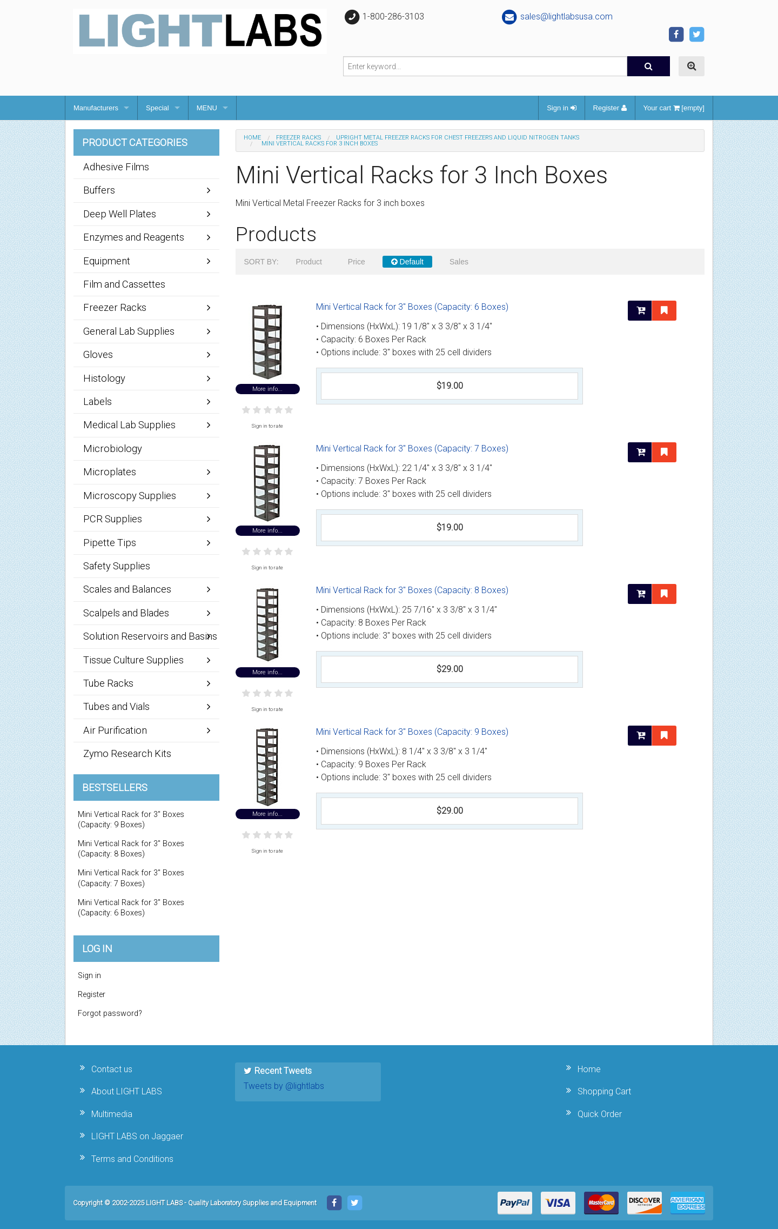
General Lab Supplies (129, 331)
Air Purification (115, 730)
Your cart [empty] (674, 108)
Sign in (561, 108)
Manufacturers (95, 108)
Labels (97, 401)
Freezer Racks (298, 137)
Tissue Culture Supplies (133, 660)
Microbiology (112, 448)
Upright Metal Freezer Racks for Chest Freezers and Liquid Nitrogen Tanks (457, 137)
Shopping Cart (604, 1091)
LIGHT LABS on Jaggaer (137, 1136)
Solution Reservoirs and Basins (150, 636)
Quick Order (600, 1114)
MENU (207, 108)
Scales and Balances (127, 589)
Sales (459, 261)
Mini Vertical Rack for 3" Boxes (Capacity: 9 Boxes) (412, 732)
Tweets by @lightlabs (284, 1086)
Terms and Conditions (132, 1159)
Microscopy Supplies (129, 495)
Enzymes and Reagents (133, 237)
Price (356, 261)
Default (407, 261)
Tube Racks (108, 683)
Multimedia (111, 1114)
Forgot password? (110, 1013)
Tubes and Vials (116, 706)
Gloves (98, 354)
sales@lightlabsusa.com (557, 16)
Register (610, 108)
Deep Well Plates (119, 214)
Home (252, 137)
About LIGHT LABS (126, 1091)
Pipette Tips (109, 542)
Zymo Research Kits (127, 753)
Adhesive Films (116, 166)
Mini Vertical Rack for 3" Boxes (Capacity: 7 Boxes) (412, 448)
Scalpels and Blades (126, 613)
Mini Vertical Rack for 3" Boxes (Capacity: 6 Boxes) (412, 307)
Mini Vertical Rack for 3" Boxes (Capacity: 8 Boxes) (412, 590)
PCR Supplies (112, 518)
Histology (104, 378)
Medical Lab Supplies (129, 424)
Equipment (106, 261)
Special (157, 108)
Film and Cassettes (124, 284)
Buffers (99, 190)
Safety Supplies (116, 566)
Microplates (109, 471)
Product (309, 261)
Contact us (111, 1069)
